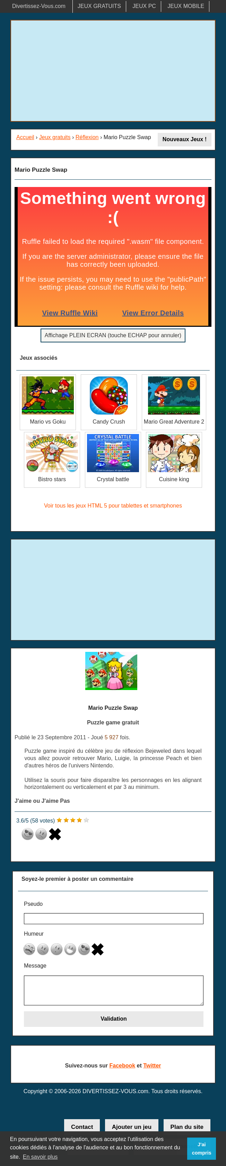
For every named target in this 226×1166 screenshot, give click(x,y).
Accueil (25, 137)
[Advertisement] (113, 70)
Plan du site (187, 1127)
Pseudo (33, 904)
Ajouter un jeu (131, 1127)
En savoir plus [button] (40, 1157)
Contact (82, 1127)
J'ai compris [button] (201, 1149)
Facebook (122, 1066)
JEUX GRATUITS (99, 6)
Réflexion (87, 137)
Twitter (152, 1066)
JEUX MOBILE (185, 6)
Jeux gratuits (55, 137)
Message (35, 966)
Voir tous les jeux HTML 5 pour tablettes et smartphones (113, 506)
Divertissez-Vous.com (39, 6)
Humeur (34, 934)
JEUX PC (144, 6)
